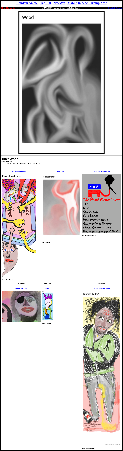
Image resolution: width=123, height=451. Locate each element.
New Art (59, 3)
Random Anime (27, 3)
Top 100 (45, 3)
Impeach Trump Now (92, 3)
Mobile (72, 3)
